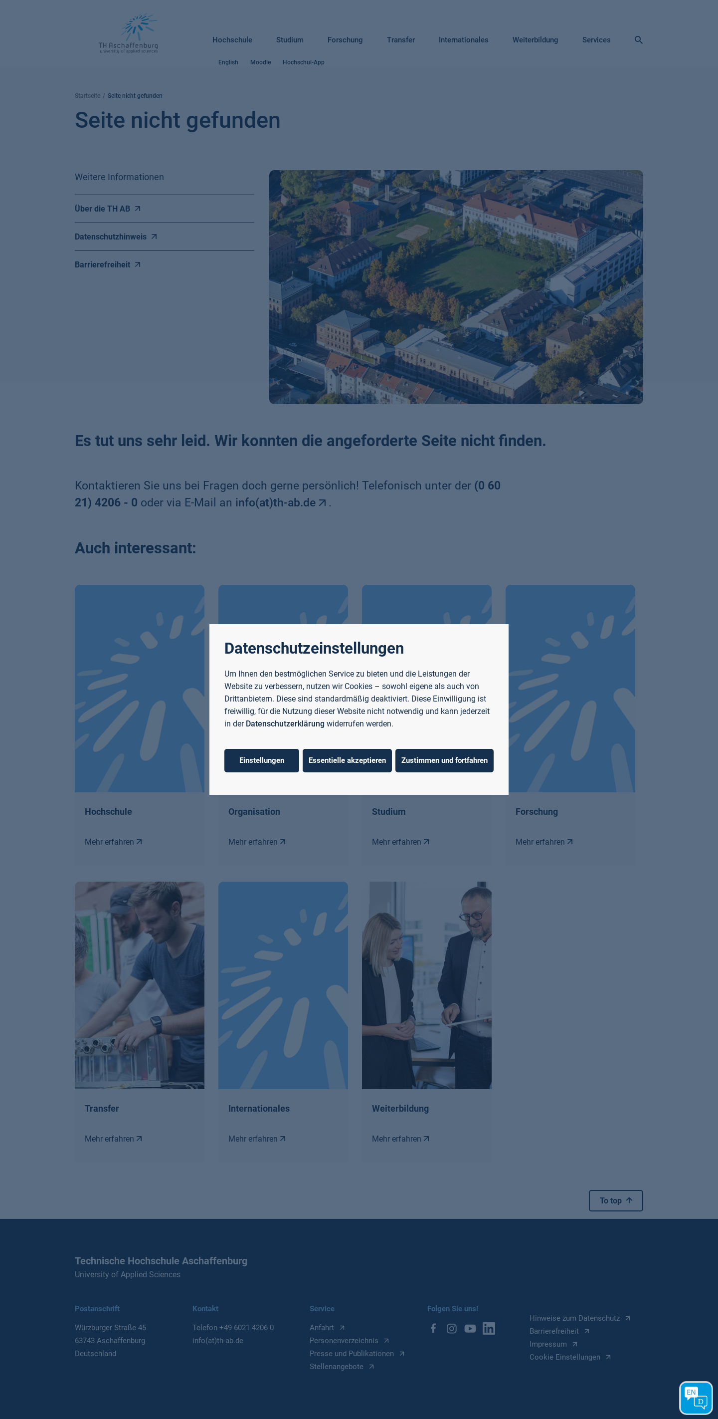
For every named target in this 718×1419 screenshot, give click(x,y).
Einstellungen (261, 760)
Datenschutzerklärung (285, 723)
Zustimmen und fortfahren (444, 760)
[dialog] (359, 709)
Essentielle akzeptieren (347, 760)
